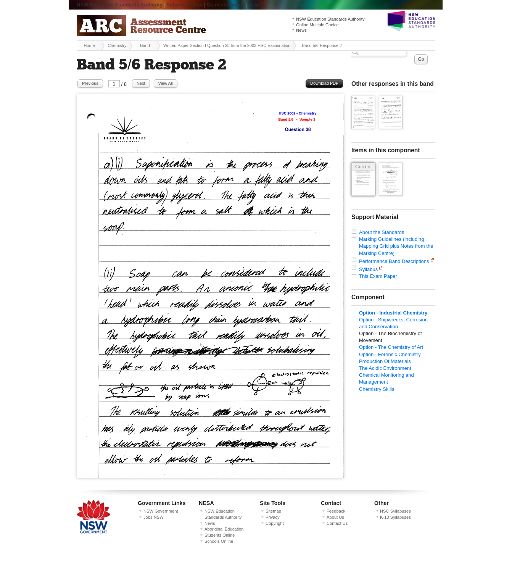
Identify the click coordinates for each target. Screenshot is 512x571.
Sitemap (273, 511)
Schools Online (185, 5)
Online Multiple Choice (317, 25)
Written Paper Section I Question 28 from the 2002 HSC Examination (226, 45)
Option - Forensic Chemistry (390, 354)
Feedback (336, 511)
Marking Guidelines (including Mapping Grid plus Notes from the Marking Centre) (396, 246)
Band (145, 45)
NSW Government (160, 511)
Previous (90, 83)
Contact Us (337, 523)
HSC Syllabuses (395, 511)
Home (89, 45)
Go (421, 59)
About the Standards (381, 232)
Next (141, 83)
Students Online (226, 5)
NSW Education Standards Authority (120, 5)
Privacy (273, 517)
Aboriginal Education (223, 529)
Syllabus (368, 269)
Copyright (275, 523)
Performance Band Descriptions (394, 261)
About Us (335, 517)
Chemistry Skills (376, 389)
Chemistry (117, 45)
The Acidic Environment (385, 368)
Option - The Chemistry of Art (391, 347)
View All (165, 83)
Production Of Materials (385, 361)
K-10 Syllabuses (395, 517)
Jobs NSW (153, 517)
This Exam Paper (378, 276)
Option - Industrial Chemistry (393, 313)
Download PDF (324, 83)
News (255, 5)
